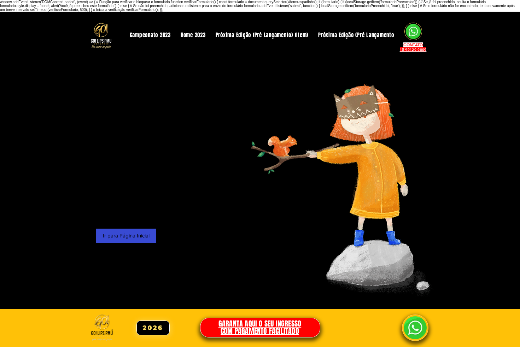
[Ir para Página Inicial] (126, 236)
